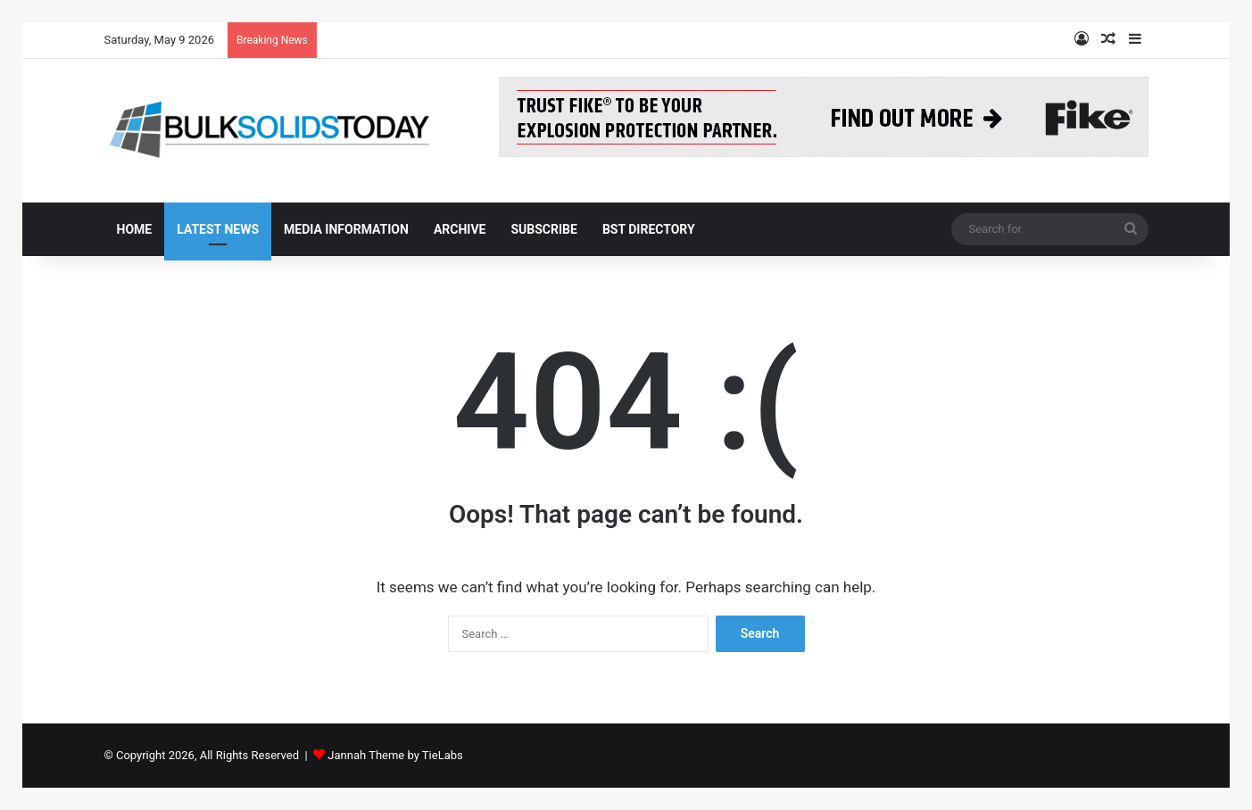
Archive (460, 229)
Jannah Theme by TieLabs (395, 755)
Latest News (218, 229)
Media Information (346, 229)
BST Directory (648, 229)
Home (135, 229)
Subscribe (543, 229)
